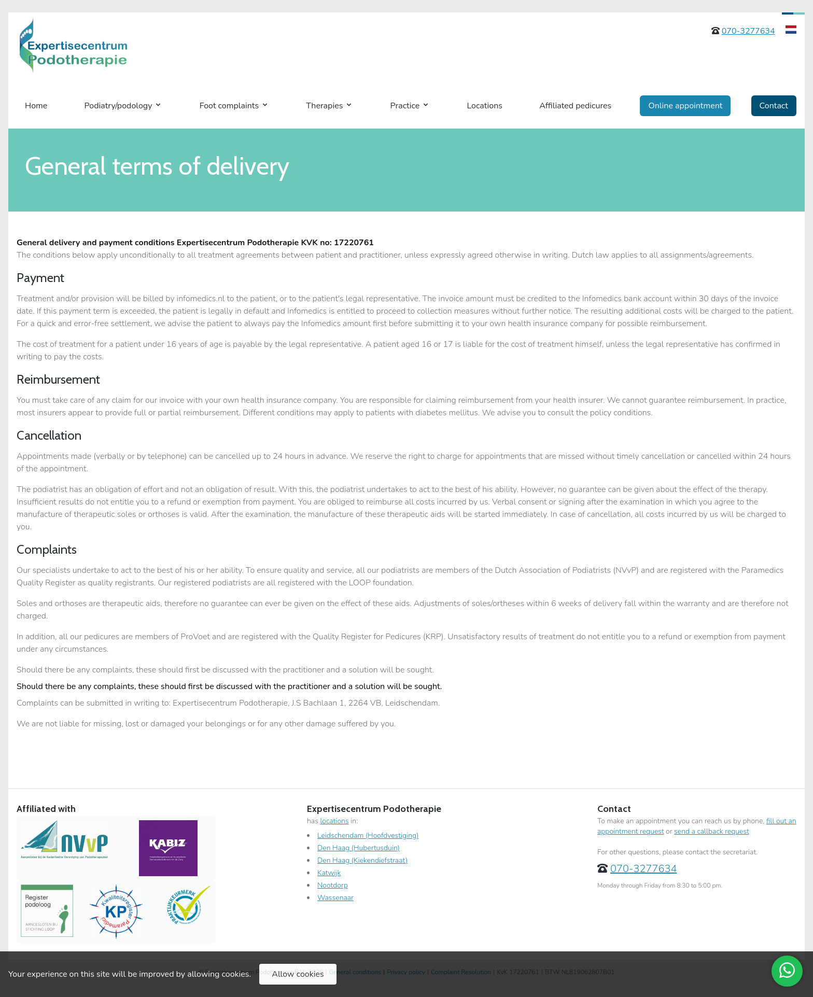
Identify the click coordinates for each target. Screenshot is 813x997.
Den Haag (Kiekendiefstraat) (362, 860)
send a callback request (711, 831)
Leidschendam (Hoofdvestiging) (367, 835)
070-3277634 (748, 31)
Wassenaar (335, 898)
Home (36, 105)
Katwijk (329, 873)
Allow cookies (298, 974)
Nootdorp (332, 885)
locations (334, 821)
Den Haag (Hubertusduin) (358, 848)
